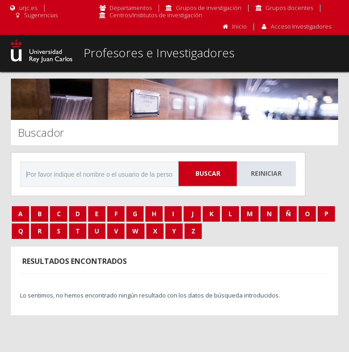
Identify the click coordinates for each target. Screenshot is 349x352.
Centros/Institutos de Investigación (156, 15)
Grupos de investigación (208, 8)
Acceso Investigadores (301, 26)
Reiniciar (266, 173)
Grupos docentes (289, 8)
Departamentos (131, 8)
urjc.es (23, 8)
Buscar (207, 173)
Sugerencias (36, 15)
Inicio (239, 26)
